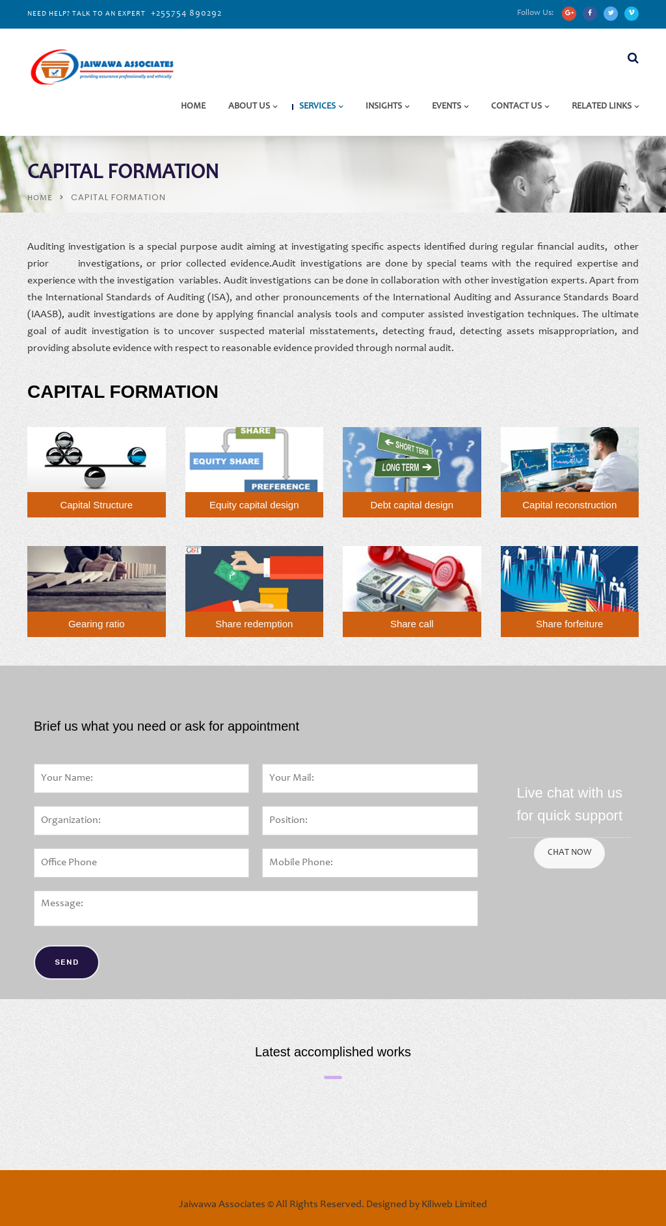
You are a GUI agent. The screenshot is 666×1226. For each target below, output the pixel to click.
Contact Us (516, 106)
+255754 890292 (186, 13)
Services (317, 106)
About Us (249, 106)
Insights (384, 106)
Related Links (602, 106)
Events (446, 106)
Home (193, 106)
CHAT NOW (569, 852)
